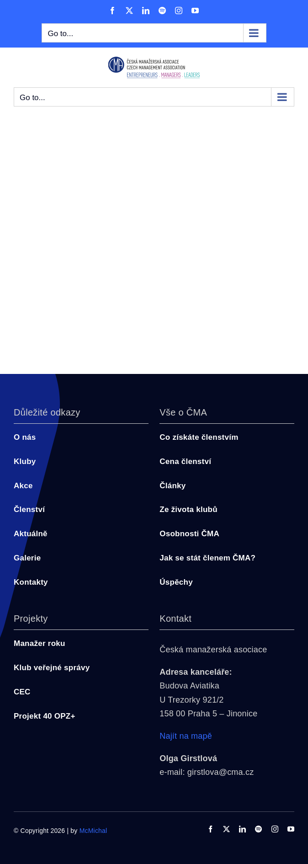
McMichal (93, 830)
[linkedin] (242, 829)
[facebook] (210, 829)
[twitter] (226, 829)
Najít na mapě (185, 736)
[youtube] (290, 829)
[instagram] (274, 829)
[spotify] (258, 829)
